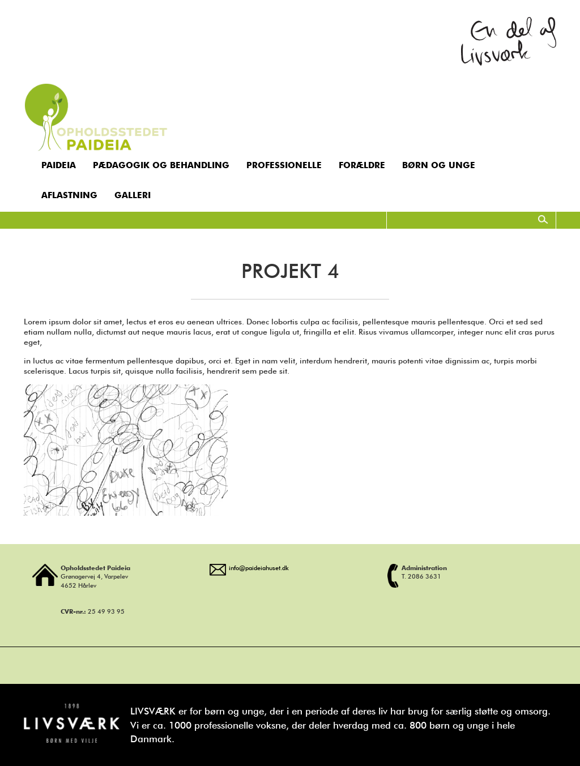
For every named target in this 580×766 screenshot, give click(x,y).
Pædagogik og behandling (161, 165)
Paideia (58, 165)
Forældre (362, 165)
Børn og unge (438, 165)
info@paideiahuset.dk (259, 568)
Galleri (132, 195)
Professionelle (284, 165)
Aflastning (69, 195)
